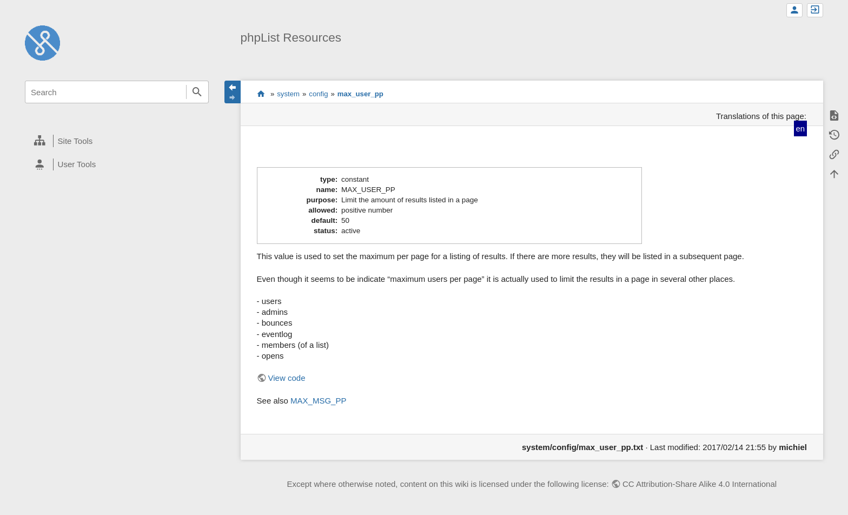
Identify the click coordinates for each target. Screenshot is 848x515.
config (318, 94)
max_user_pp (360, 94)
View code (287, 377)
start (261, 93)
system (288, 94)
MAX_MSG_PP (318, 400)
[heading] (116, 141)
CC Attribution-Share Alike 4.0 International (699, 483)
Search (197, 92)
